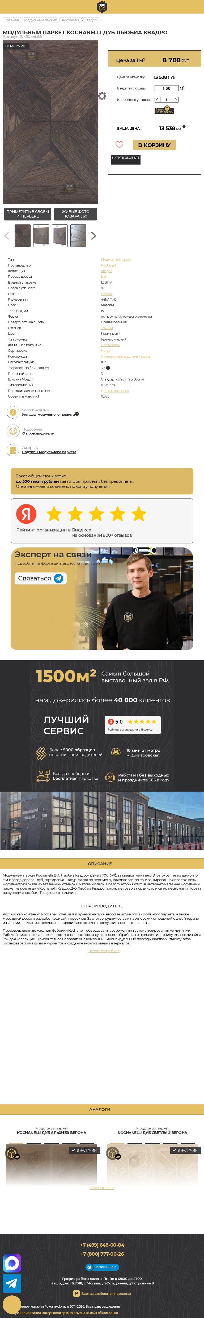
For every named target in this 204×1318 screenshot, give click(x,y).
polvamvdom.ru (102, 7)
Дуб (104, 277)
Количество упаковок (134, 100)
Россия (106, 294)
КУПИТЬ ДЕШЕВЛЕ (125, 157)
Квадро (90, 20)
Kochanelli (70, 20)
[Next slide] (94, 235)
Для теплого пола (115, 391)
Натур (105, 351)
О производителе (38, 433)
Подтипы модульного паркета (49, 452)
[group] (50, 122)
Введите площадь (131, 88)
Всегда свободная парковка (106, 1293)
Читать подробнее (104, 951)
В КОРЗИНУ (154, 145)
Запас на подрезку (164, 111)
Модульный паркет (40, 20)
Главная (12, 20)
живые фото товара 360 (75, 214)
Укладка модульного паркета (48, 414)
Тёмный (107, 328)
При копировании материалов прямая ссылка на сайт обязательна (65, 1313)
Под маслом (110, 345)
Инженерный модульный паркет (126, 356)
